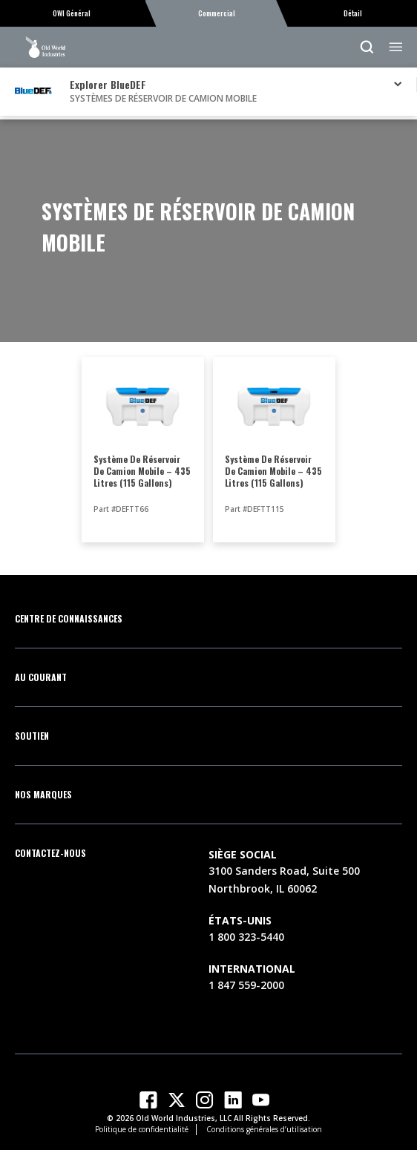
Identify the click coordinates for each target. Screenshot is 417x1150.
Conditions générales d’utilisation (264, 1129)
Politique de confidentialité (141, 1129)
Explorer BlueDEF (108, 84)
